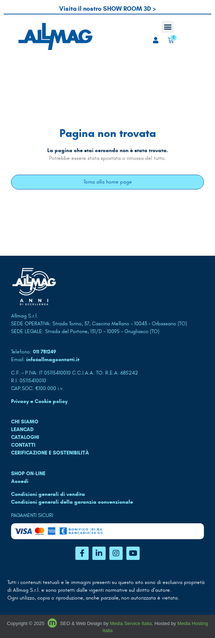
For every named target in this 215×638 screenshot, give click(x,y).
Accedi (19, 481)
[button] (167, 27)
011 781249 (44, 352)
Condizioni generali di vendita (48, 494)
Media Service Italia (130, 623)
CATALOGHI (25, 437)
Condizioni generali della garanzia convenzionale (72, 502)
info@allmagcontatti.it (52, 359)
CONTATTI (23, 445)
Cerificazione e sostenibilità (50, 453)
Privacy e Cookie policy (39, 401)
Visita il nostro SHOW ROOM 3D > (107, 9)
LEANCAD (22, 429)
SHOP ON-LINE (28, 473)
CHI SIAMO (24, 422)
